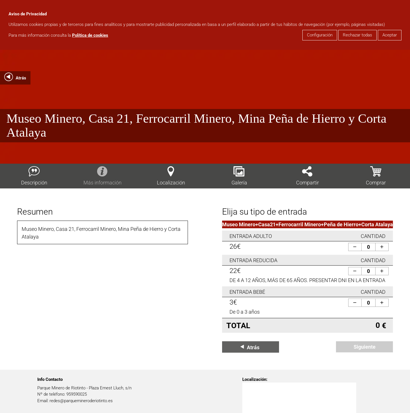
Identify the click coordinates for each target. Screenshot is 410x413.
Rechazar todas (357, 35)
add (381, 246)
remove (354, 246)
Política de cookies (90, 35)
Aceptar (389, 35)
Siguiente (365, 347)
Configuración (320, 35)
